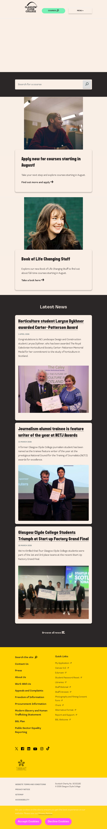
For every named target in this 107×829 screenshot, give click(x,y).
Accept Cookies (28, 821)
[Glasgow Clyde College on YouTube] (35, 750)
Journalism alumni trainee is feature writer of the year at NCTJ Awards (53, 473)
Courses (53, 11)
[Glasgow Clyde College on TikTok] (47, 749)
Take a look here (53, 246)
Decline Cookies (58, 821)
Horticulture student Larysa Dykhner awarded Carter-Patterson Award (53, 368)
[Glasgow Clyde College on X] (16, 749)
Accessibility (22, 800)
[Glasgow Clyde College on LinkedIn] (28, 749)
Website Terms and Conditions (30, 784)
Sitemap (19, 795)
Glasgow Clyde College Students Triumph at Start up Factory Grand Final (53, 574)
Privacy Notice (45, 813)
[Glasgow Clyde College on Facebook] (22, 749)
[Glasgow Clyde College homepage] (31, 7)
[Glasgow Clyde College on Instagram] (41, 749)
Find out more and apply (53, 147)
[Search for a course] (53, 84)
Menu (80, 11)
